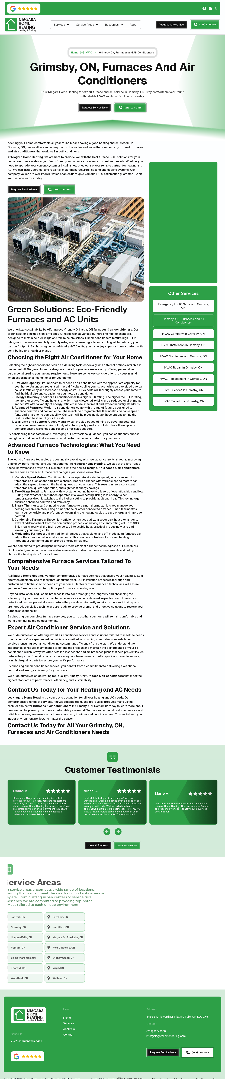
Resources (112, 24)
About (133, 24)
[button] (62, 24)
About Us (69, 1028)
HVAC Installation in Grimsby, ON (183, 345)
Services (59, 24)
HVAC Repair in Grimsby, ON (183, 367)
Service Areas (85, 24)
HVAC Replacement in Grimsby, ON (183, 378)
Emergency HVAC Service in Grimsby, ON (183, 305)
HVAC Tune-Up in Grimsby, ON (183, 401)
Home (74, 53)
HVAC (88, 53)
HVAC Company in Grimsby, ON (183, 333)
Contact (68, 1034)
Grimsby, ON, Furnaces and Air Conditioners (183, 320)
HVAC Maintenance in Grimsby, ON (183, 356)
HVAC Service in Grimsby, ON (183, 390)
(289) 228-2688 (156, 1031)
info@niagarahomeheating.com (166, 1036)
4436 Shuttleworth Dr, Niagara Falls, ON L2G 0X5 (177, 1016)
